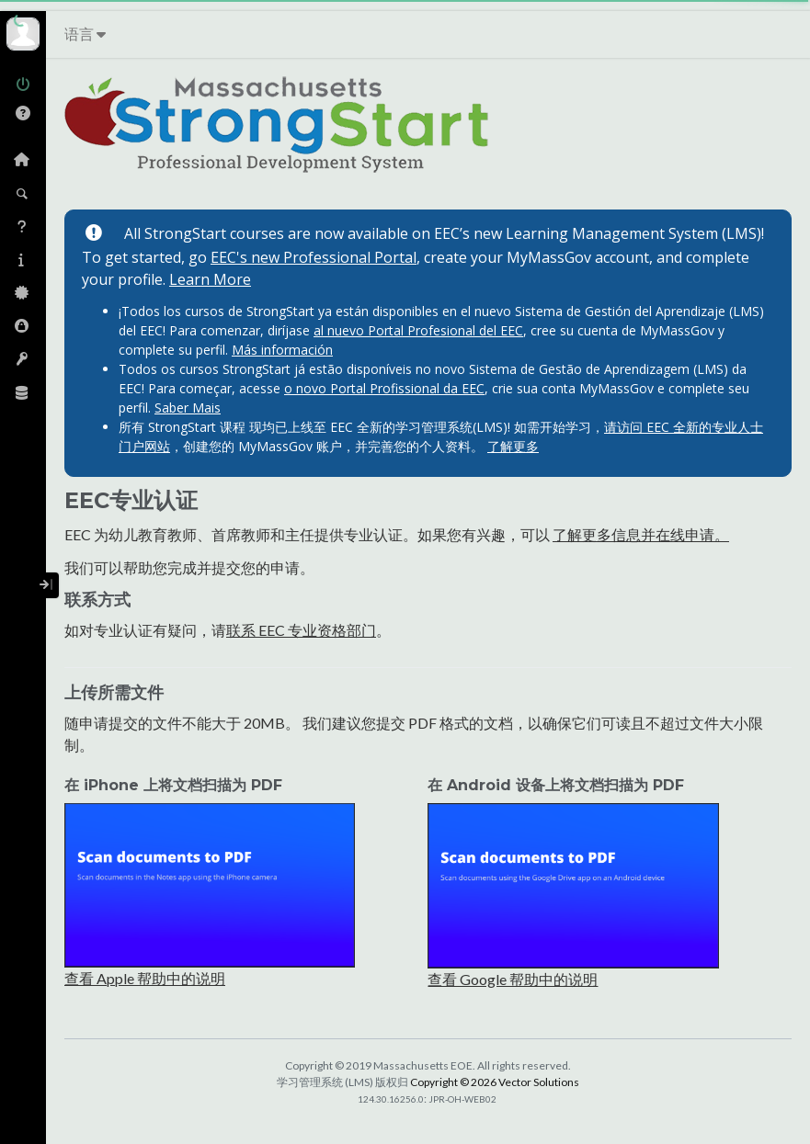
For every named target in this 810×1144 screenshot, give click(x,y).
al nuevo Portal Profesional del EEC (418, 330)
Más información (282, 349)
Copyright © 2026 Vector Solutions (494, 1082)
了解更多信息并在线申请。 (641, 534)
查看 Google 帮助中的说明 (513, 979)
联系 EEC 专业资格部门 (301, 630)
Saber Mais (187, 407)
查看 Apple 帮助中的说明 (144, 978)
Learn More (210, 279)
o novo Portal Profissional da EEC (384, 388)
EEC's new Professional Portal (313, 257)
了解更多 (513, 446)
